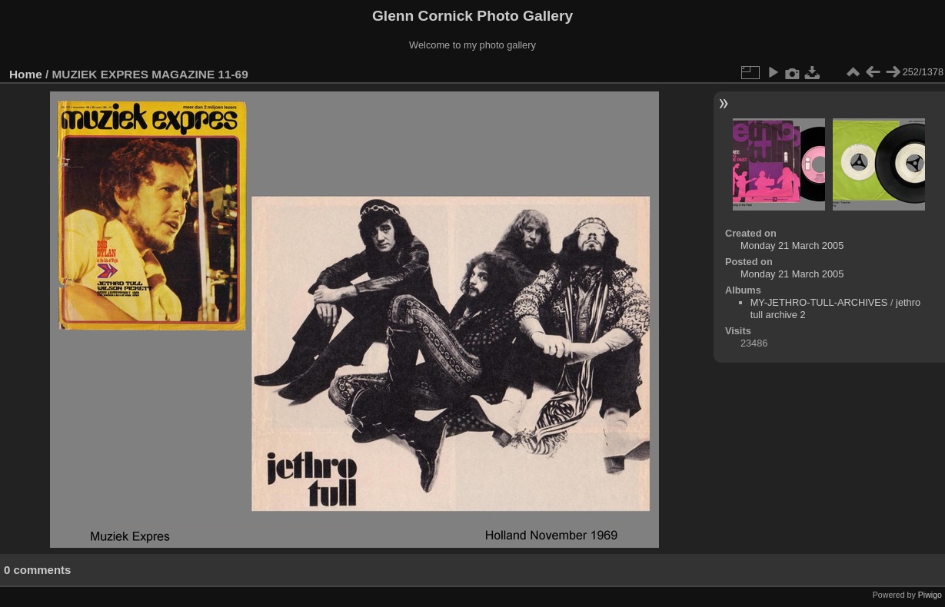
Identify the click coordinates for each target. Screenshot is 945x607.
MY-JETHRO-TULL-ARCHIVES (819, 302)
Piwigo (930, 594)
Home (25, 74)
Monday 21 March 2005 (792, 245)
